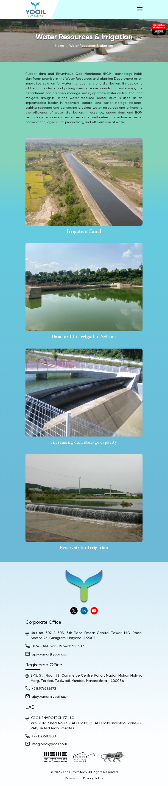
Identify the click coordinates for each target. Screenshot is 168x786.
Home (59, 45)
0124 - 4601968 (44, 646)
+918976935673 (44, 689)
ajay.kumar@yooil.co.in (50, 654)
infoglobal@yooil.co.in (49, 744)
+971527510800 (44, 736)
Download (73, 778)
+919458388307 (71, 646)
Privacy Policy (93, 778)
